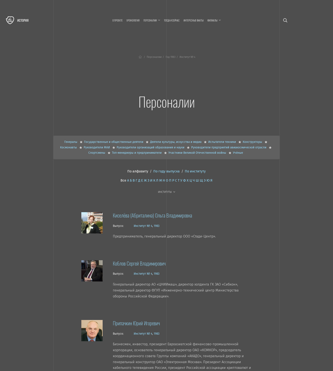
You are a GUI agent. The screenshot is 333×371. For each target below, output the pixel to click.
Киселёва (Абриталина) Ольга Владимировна (152, 215)
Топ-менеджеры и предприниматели (137, 153)
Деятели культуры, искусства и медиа (176, 142)
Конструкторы (253, 142)
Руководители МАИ (97, 147)
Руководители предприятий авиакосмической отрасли (229, 147)
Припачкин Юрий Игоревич (136, 323)
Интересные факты (194, 20)
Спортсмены (97, 153)
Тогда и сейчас (171, 20)
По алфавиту (137, 171)
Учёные (238, 153)
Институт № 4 (143, 226)
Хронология (132, 20)
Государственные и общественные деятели (114, 142)
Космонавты (69, 147)
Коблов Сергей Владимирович (139, 263)
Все (123, 180)
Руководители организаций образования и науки (151, 147)
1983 (156, 226)
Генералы (71, 142)
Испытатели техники (222, 142)
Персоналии (154, 56)
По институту (195, 171)
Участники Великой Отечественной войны (197, 153)
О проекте (117, 20)
